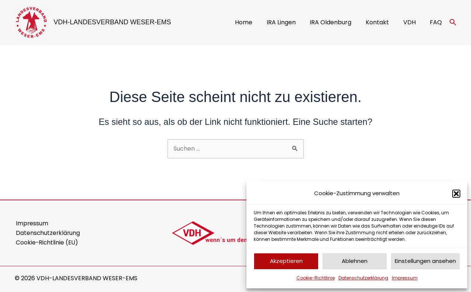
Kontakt (383, 22)
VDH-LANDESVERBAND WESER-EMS (112, 22)
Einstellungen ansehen (425, 261)
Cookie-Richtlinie (315, 278)
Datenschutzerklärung (363, 278)
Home (257, 22)
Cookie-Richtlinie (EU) (46, 243)
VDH (413, 22)
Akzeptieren (286, 261)
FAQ (437, 22)
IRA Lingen (292, 22)
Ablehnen (355, 261)
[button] (456, 193)
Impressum (405, 278)
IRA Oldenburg (339, 22)
